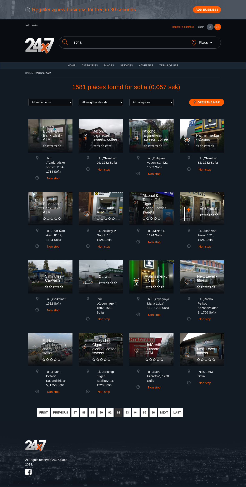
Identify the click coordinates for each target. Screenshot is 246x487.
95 (144, 411)
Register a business (183, 29)
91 (110, 411)
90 (101, 411)
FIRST (43, 411)
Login (201, 29)
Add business (202, 11)
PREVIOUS (60, 411)
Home (28, 72)
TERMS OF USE (168, 64)
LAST (177, 411)
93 (127, 411)
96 (153, 411)
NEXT (164, 411)
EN (217, 29)
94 (135, 411)
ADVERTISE (146, 64)
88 (84, 411)
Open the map (207, 101)
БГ (210, 29)
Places (109, 64)
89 (92, 411)
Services (126, 64)
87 (75, 411)
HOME (71, 64)
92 (118, 411)
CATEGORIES (90, 64)
